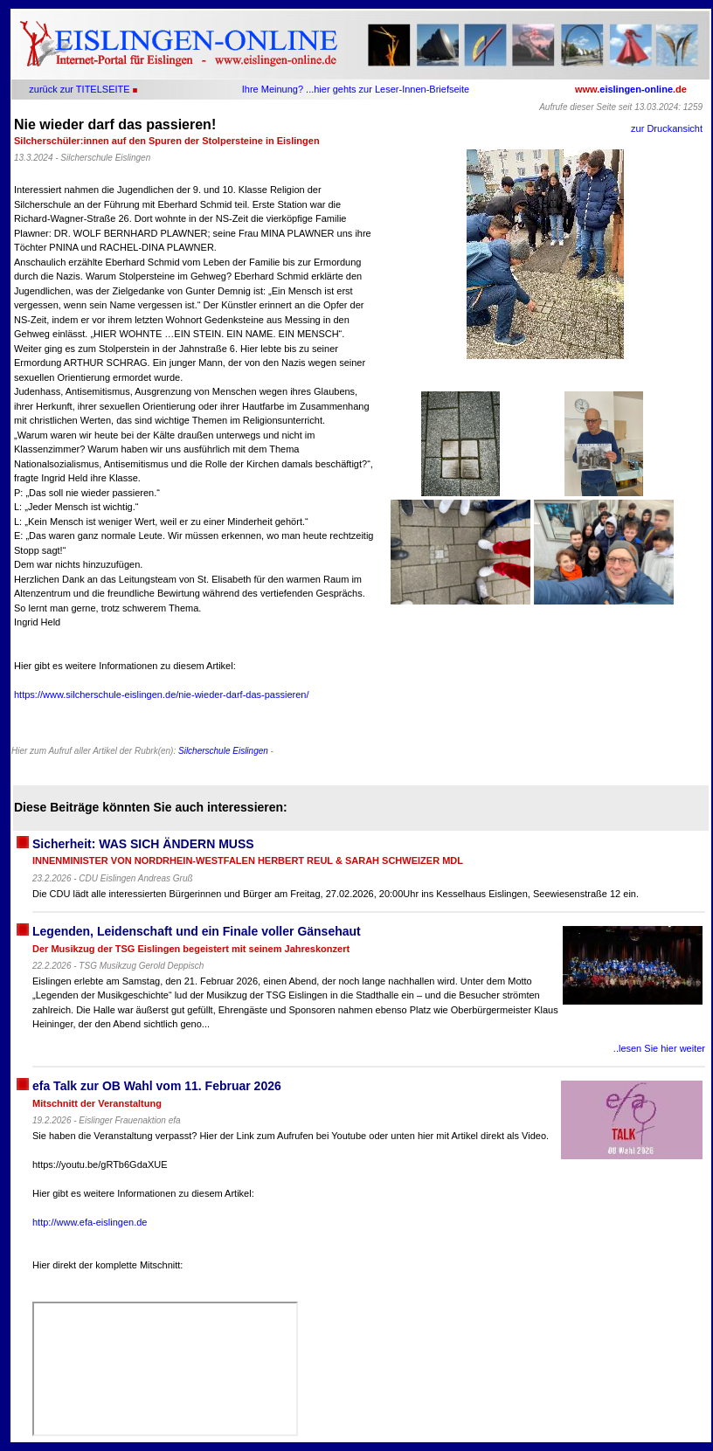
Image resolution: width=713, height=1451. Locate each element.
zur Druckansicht (667, 128)
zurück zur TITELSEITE (79, 89)
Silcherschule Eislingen (223, 751)
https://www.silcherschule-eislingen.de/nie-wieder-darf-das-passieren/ (161, 694)
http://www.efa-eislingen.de (89, 1222)
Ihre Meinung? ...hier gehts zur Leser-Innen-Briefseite (355, 89)
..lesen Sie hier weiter (659, 1048)
